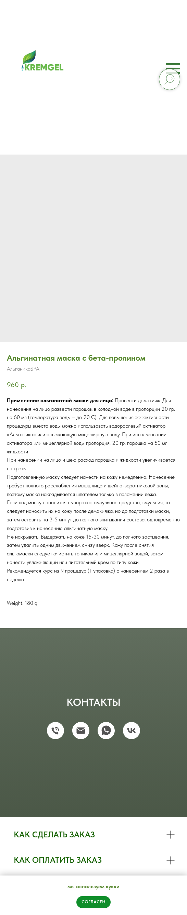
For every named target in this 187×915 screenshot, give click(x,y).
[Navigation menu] (173, 68)
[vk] (131, 730)
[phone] (55, 730)
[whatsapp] (106, 730)
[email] (80, 730)
